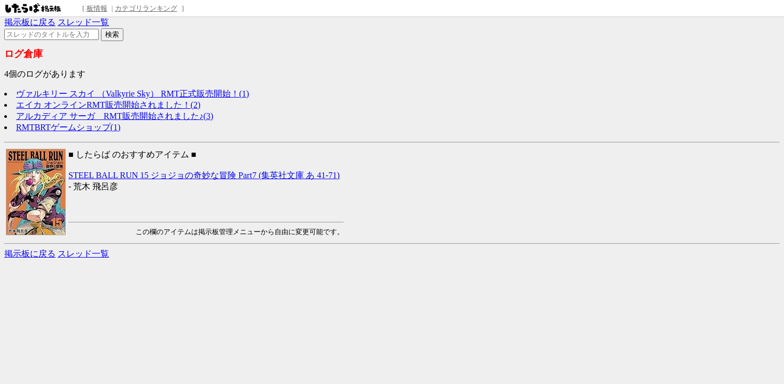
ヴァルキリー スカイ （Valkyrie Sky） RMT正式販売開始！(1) (132, 93)
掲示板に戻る (30, 22)
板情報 (97, 8)
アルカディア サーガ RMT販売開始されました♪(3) (114, 116)
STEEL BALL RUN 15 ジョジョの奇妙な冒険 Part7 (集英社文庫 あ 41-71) (204, 175)
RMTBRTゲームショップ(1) (68, 127)
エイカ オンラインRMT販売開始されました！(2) (108, 104)
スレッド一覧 (83, 22)
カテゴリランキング (146, 8)
